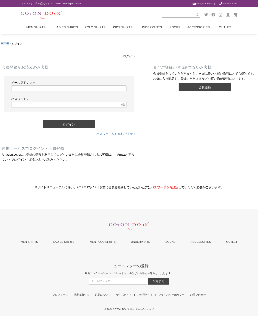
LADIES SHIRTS (63, 241)
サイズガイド (124, 294)
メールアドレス (23, 82)
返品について (102, 294)
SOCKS (170, 241)
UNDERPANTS (140, 241)
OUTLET (231, 241)
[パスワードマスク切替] (123, 105)
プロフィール (60, 294)
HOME (5, 43)
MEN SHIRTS (29, 241)
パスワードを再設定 (164, 187)
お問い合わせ (198, 294)
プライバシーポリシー (172, 294)
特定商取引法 (81, 294)
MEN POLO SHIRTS (103, 241)
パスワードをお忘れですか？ (116, 133)
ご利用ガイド (145, 294)
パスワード (20, 99)
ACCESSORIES (201, 241)
